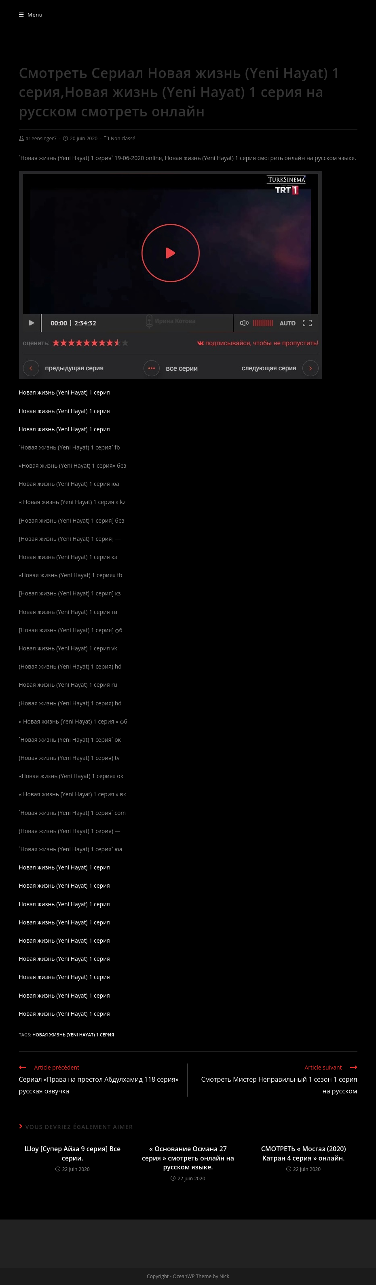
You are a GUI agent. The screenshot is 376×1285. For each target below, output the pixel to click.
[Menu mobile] (31, 14)
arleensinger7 (41, 138)
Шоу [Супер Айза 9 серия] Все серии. (73, 1153)
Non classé (123, 138)
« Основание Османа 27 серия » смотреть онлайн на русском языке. (188, 1157)
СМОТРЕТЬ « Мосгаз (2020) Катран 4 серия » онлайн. (303, 1153)
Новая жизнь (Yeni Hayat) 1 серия (64, 392)
